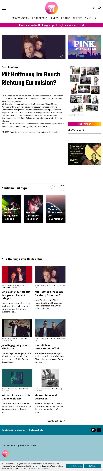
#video (10, 285)
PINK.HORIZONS (39, 18)
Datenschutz (36, 429)
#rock (10, 389)
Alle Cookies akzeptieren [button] (92, 466)
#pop (4, 67)
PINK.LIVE (65, 18)
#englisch (20, 285)
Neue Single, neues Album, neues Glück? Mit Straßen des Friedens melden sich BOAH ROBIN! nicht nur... (50, 300)
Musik (4, 285)
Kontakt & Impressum (14, 429)
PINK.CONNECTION (20, 18)
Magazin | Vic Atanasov (76, 115)
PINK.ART (77, 18)
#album (14, 339)
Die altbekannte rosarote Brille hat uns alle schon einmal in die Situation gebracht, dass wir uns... (17, 403)
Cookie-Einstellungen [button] (75, 466)
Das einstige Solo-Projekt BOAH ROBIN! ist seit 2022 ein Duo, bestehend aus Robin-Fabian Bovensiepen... (17, 353)
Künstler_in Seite (54, 421)
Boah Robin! (13, 67)
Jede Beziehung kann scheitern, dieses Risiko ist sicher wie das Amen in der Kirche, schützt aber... (50, 403)
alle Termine (74, 130)
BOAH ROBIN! (11, 98)
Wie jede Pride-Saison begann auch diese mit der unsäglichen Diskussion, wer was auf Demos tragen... (50, 353)
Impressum (45, 468)
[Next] (62, 188)
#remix (14, 389)
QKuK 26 (54, 18)
